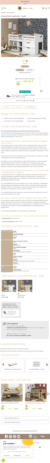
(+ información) (23, 96)
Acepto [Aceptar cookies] (27, 455)
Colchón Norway (6, 218)
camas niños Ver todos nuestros (12, 422)
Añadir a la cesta (25, 91)
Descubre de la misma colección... (30, 107)
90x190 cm (24, 66)
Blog (42, 436)
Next (45, 38)
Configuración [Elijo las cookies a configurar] (17, 455)
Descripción (7, 107)
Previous (2, 38)
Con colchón (30, 70)
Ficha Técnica (18, 107)
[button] (3, 460)
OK (40, 447)
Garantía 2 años (19, 100)
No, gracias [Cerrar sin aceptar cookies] (6, 455)
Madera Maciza (29, 100)
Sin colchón (20, 70)
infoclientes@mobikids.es (19, 329)
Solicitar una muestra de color (25, 72)
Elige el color (5, 297)
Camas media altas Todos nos (11, 418)
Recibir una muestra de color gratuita (10, 313)
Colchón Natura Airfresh (8, 221)
